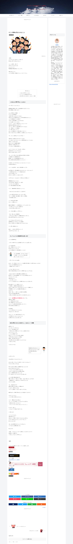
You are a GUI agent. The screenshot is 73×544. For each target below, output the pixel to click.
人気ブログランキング (12, 453)
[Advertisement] (27, 81)
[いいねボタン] (10, 441)
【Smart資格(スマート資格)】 (14, 459)
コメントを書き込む (27, 539)
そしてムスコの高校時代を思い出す (26, 94)
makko (57, 44)
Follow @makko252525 (53, 84)
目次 (26, 90)
